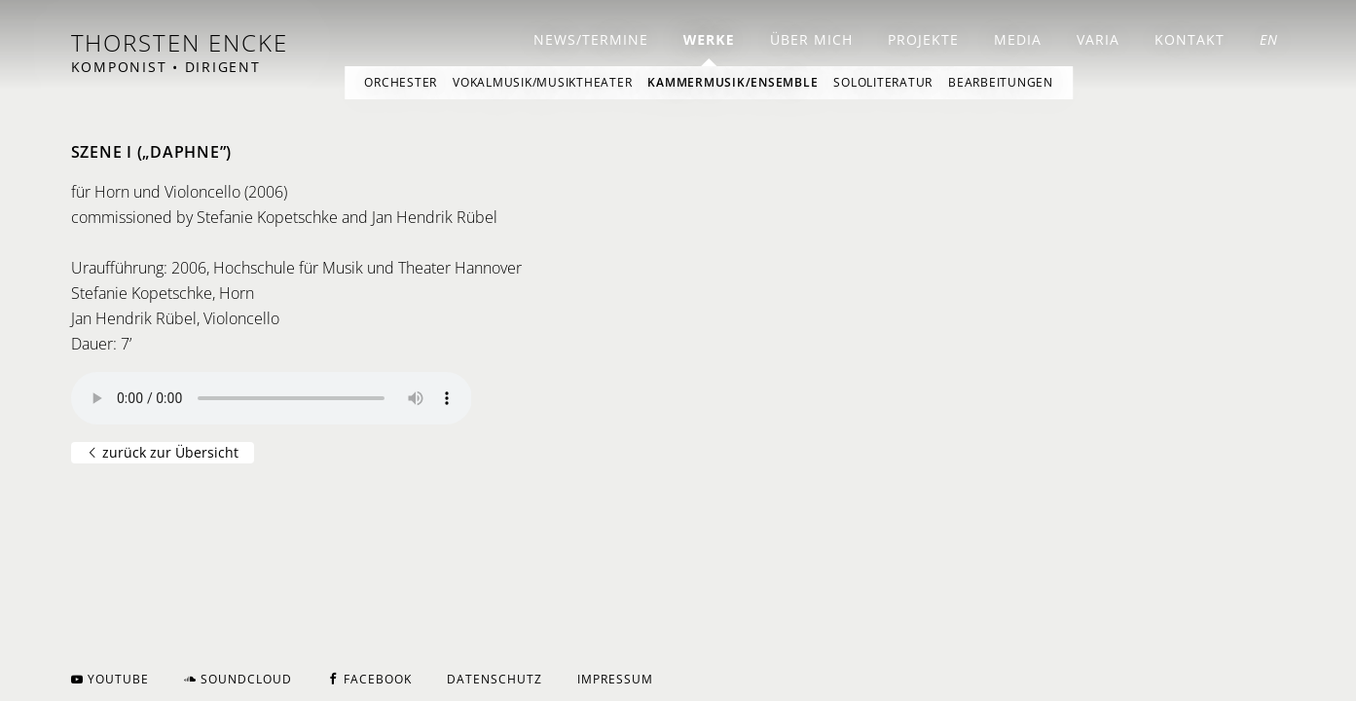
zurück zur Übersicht (162, 452)
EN (1269, 39)
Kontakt (1189, 39)
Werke (709, 39)
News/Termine (590, 39)
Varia (1098, 39)
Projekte (923, 39)
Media (1018, 39)
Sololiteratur (883, 82)
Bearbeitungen (1000, 82)
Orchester (400, 82)
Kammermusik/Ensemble (732, 82)
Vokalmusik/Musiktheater (542, 82)
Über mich (811, 39)
